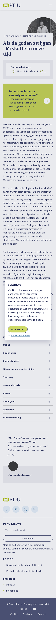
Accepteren (17, 329)
